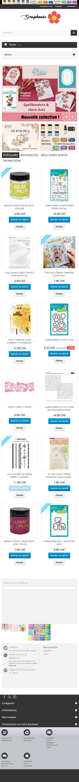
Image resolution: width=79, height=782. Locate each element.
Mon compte (9, 717)
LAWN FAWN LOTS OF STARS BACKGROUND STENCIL (59, 408)
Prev (66, 117)
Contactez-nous (46, 6)
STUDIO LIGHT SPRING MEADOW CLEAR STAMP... (59, 475)
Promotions (12, 161)
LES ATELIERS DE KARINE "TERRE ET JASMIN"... (19, 475)
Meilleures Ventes (54, 155)
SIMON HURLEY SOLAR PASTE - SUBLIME (19, 207)
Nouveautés (29, 155)
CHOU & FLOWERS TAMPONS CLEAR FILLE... (59, 274)
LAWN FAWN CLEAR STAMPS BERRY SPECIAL (59, 207)
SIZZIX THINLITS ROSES (20, 407)
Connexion (71, 6)
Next (72, 117)
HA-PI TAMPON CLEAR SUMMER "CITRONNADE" (20, 341)
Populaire (10, 155)
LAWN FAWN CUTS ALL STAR (59, 339)
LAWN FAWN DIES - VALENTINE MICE (59, 543)
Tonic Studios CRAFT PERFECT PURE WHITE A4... (20, 274)
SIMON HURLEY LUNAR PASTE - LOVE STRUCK (20, 543)
